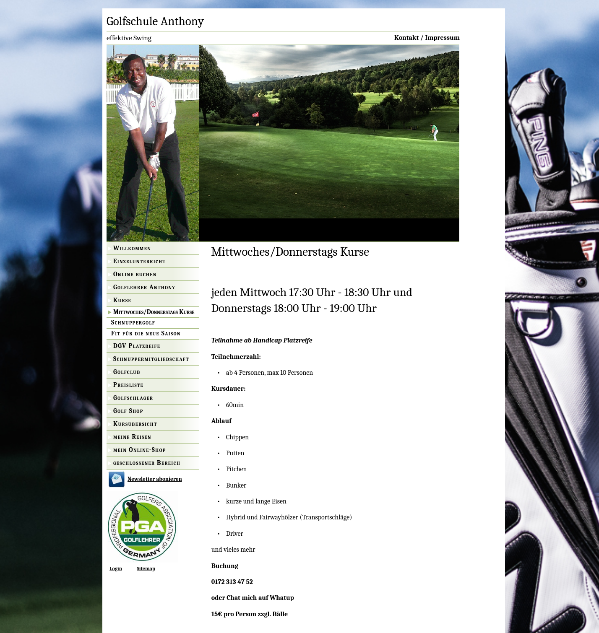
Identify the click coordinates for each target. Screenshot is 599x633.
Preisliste (128, 385)
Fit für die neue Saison (146, 333)
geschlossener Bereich (146, 463)
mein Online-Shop (139, 450)
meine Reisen (132, 437)
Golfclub (127, 372)
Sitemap (146, 568)
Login (115, 568)
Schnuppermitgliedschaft (151, 359)
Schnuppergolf (133, 322)
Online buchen (135, 274)
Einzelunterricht (139, 261)
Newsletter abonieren (155, 479)
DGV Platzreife (136, 346)
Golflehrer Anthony (144, 287)
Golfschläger (133, 398)
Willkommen (132, 248)
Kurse (122, 300)
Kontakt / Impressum (427, 38)
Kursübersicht (135, 424)
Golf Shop (128, 411)
